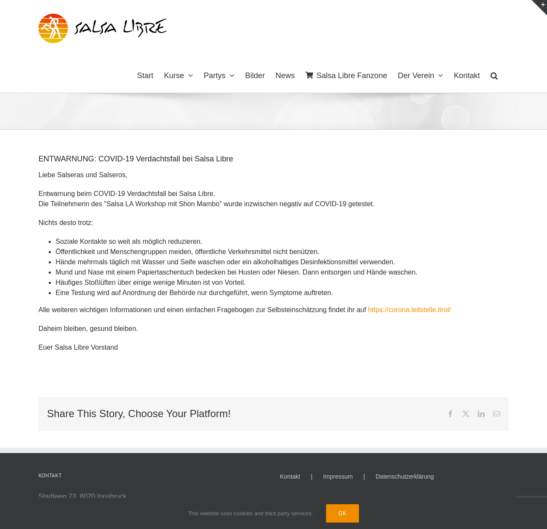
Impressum (338, 476)
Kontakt (290, 476)
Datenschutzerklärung (405, 476)
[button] (494, 75)
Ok (342, 513)
